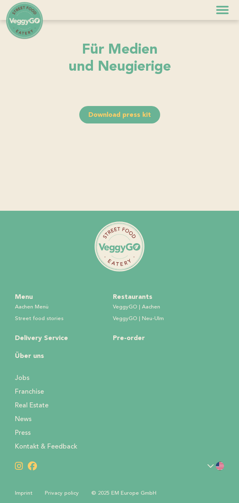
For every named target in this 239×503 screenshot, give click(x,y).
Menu (24, 297)
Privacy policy (62, 493)
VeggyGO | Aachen (136, 306)
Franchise (29, 391)
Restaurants (132, 297)
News (23, 419)
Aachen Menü (32, 306)
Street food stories (39, 318)
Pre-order (129, 338)
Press (23, 433)
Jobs (22, 378)
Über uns (29, 356)
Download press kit (119, 114)
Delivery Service (41, 338)
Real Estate (32, 405)
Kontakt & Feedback (46, 446)
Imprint (23, 493)
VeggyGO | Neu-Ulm (138, 318)
